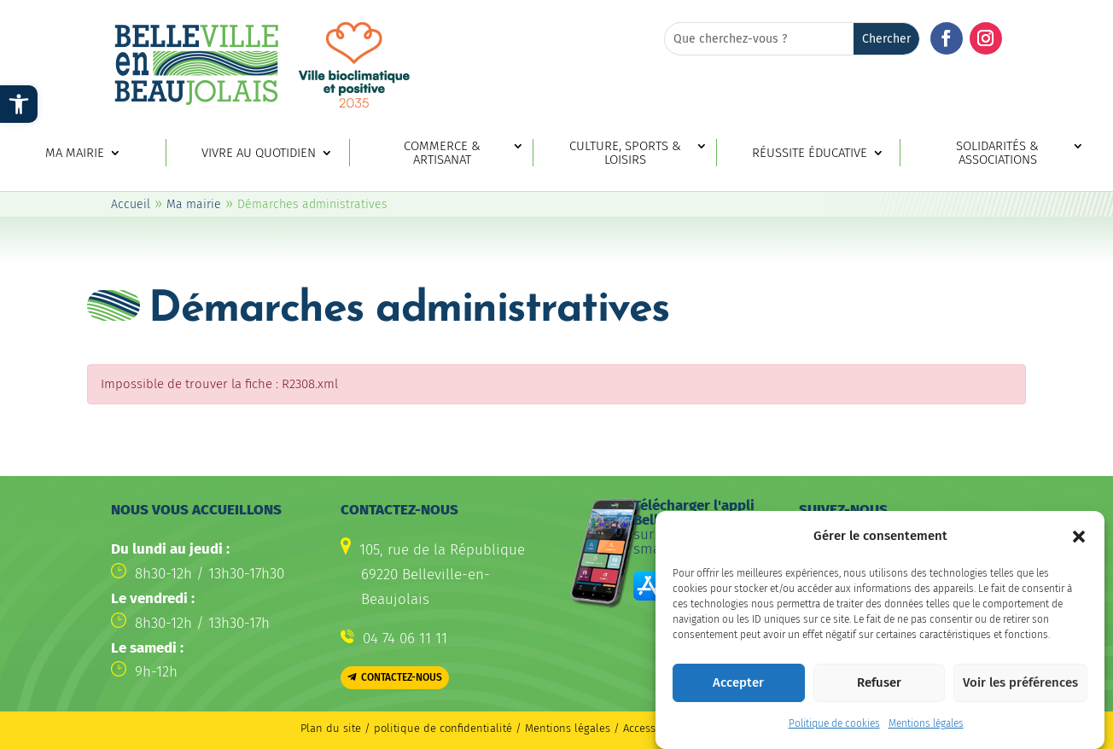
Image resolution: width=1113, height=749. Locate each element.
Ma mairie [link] (74, 153)
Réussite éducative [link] (809, 153)
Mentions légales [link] (926, 734)
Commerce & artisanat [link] (442, 153)
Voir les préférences (1020, 693)
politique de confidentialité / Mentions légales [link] (494, 728)
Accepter (738, 693)
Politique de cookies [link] (834, 734)
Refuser (879, 693)
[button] (1078, 546)
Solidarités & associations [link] (997, 153)
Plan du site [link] (330, 728)
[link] (19, 104)
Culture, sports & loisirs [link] (625, 153)
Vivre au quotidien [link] (258, 153)
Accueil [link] (130, 204)
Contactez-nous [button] (401, 677)
